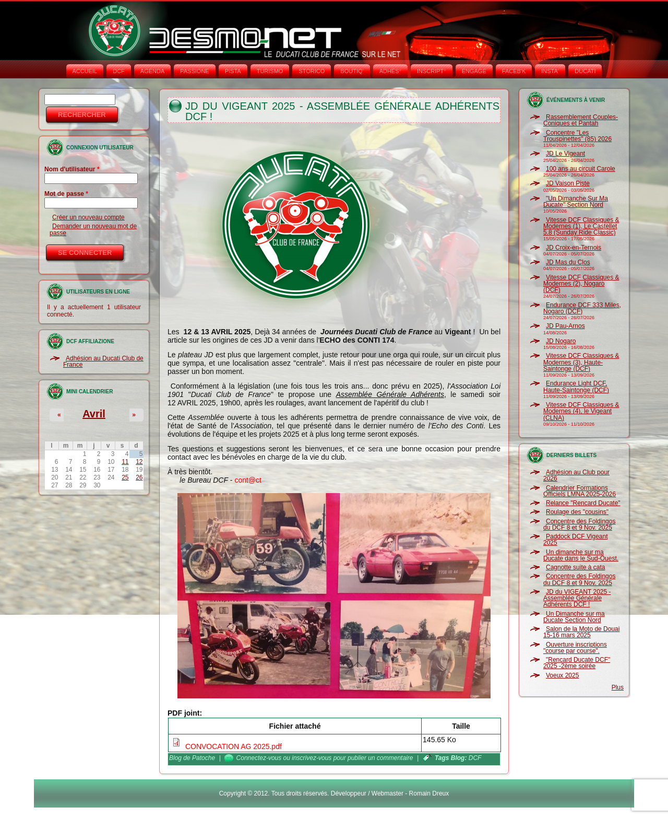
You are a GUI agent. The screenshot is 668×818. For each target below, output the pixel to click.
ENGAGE (474, 71)
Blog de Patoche (192, 758)
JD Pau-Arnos (565, 326)
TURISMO (270, 71)
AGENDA (152, 71)
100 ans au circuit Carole (580, 168)
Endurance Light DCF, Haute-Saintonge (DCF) (576, 386)
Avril (93, 413)
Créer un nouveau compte (88, 217)
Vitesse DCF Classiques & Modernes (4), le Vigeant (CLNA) (581, 411)
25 (125, 477)
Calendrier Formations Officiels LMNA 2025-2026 (579, 491)
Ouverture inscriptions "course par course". (575, 648)
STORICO (312, 71)
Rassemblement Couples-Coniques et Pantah (580, 120)
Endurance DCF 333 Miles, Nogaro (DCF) (582, 308)
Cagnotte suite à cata (575, 567)
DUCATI (585, 71)
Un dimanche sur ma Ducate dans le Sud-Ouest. (580, 555)
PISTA (233, 71)
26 (139, 477)
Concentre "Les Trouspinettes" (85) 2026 (577, 136)
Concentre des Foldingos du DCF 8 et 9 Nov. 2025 (579, 524)
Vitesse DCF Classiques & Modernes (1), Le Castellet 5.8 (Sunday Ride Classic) (581, 226)
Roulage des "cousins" (577, 512)
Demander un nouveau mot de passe (93, 229)
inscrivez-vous (311, 758)
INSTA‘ (550, 71)
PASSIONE (194, 71)
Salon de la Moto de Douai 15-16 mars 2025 (581, 632)
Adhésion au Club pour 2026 (576, 475)
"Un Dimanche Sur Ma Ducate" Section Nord (575, 201)
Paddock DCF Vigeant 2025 (575, 539)
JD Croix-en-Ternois (573, 247)
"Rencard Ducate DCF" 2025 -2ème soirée (576, 663)
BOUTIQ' (351, 71)
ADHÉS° (390, 71)
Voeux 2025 (562, 675)
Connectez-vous (259, 758)
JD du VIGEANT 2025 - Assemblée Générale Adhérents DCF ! (577, 598)
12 (139, 461)
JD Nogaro (561, 341)
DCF (119, 71)
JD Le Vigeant (565, 153)
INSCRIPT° (431, 71)
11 (125, 461)
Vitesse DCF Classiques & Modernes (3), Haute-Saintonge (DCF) (581, 362)
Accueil (85, 71)
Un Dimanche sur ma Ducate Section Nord (574, 617)
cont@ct (247, 480)
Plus (618, 687)
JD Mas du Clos (568, 262)
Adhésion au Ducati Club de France (103, 361)
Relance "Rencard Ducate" (583, 503)
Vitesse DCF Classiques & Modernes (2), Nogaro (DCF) (581, 284)
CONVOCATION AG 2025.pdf (233, 746)
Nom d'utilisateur (72, 169)
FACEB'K (514, 71)
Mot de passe (66, 193)
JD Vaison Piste (568, 183)
